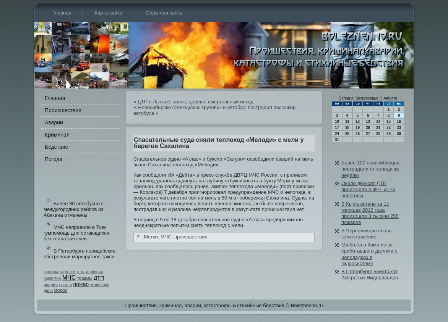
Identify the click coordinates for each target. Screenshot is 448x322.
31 (337, 140)
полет (70, 271)
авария (51, 284)
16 (399, 121)
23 (399, 128)
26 (357, 134)
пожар (81, 284)
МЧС (69, 277)
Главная (61, 13)
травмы (84, 278)
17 (337, 128)
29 (388, 134)
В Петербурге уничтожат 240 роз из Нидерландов (369, 274)
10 (337, 121)
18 (347, 128)
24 (337, 134)
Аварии (54, 122)
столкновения (90, 271)
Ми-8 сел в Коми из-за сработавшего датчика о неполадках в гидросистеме (369, 254)
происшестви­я (278, 209)
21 (378, 128)
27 (368, 134)
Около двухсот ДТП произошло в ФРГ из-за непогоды (368, 189)
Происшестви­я (63, 110)
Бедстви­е (56, 147)
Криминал (57, 135)
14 (378, 121)
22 (388, 128)
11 (347, 121)
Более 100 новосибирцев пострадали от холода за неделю (370, 169)
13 (368, 121)
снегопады (53, 271)
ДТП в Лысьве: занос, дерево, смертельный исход (195, 102)
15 (388, 121)
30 (399, 134)
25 (347, 134)
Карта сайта (108, 13)
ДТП (99, 278)
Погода (53, 159)
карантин (52, 278)
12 (357, 121)
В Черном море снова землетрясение (366, 234)
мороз (60, 290)
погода (65, 284)
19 (357, 128)
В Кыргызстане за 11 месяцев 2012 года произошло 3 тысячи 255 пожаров (370, 213)
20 (368, 128)
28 (378, 134)
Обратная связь (164, 13)
